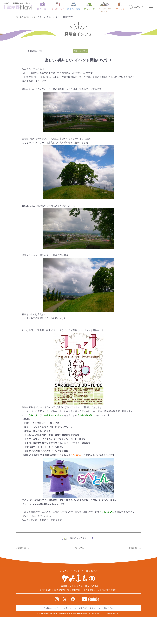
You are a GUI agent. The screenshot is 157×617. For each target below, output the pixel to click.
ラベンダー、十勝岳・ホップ (105, 7)
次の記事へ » (134, 548)
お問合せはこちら (78, 538)
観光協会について (51, 608)
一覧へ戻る (78, 548)
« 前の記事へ (22, 548)
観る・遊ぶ (42, 6)
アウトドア (89, 6)
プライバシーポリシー (87, 608)
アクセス (120, 6)
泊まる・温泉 (73, 6)
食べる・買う (58, 6)
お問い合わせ (107, 608)
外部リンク (68, 608)
